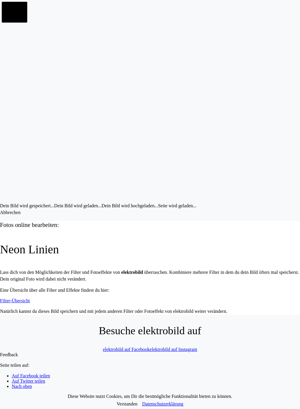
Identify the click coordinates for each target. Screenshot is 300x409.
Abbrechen (10, 212)
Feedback (9, 354)
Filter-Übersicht (15, 300)
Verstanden (127, 403)
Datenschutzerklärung (162, 403)
